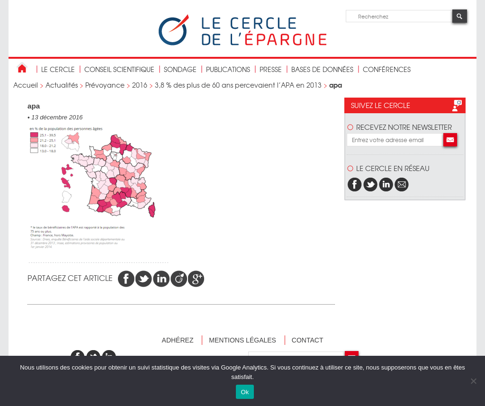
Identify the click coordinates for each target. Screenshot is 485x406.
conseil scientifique (119, 69)
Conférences (387, 69)
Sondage (180, 69)
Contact (307, 340)
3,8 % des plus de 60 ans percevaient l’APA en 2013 (238, 85)
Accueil (25, 85)
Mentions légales (242, 340)
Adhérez (178, 340)
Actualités (61, 85)
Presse (271, 69)
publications (228, 69)
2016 (139, 85)
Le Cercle (58, 69)
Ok (245, 392)
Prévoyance (105, 85)
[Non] (473, 381)
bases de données (322, 69)
